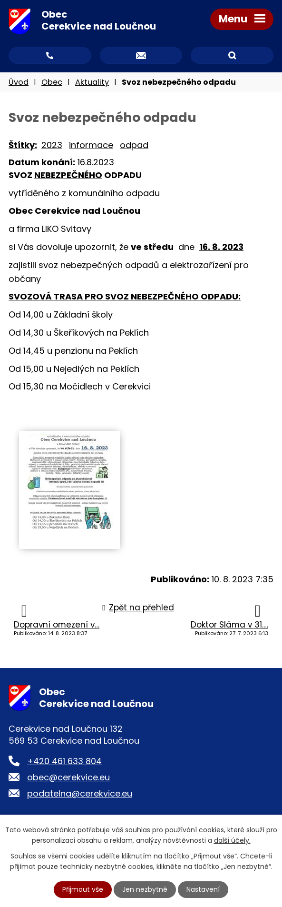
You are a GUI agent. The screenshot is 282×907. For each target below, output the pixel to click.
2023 (51, 145)
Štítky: (23, 145)
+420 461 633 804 (64, 761)
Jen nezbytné (144, 889)
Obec (51, 82)
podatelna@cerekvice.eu (79, 793)
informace (91, 145)
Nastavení (203, 889)
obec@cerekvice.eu (68, 777)
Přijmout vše (82, 889)
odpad (134, 145)
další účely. (232, 840)
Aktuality (92, 82)
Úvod (19, 82)
